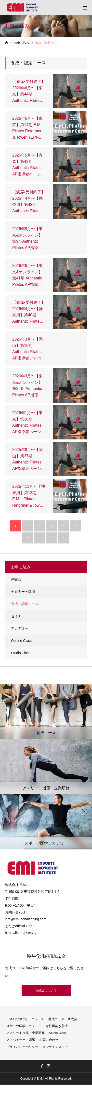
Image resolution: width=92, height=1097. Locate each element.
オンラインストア (55, 1047)
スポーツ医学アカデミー (23, 1026)
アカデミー (19, 628)
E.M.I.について (16, 1019)
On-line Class (21, 641)
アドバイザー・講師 (20, 1040)
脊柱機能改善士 (57, 1026)
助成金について (46, 990)
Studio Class (20, 653)
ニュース (37, 1019)
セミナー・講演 (23, 592)
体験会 (16, 579)
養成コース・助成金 (62, 1019)
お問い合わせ (48, 1040)
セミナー (18, 616)
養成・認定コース (25, 604)
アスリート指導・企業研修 (25, 1033)
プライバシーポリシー (22, 1047)
